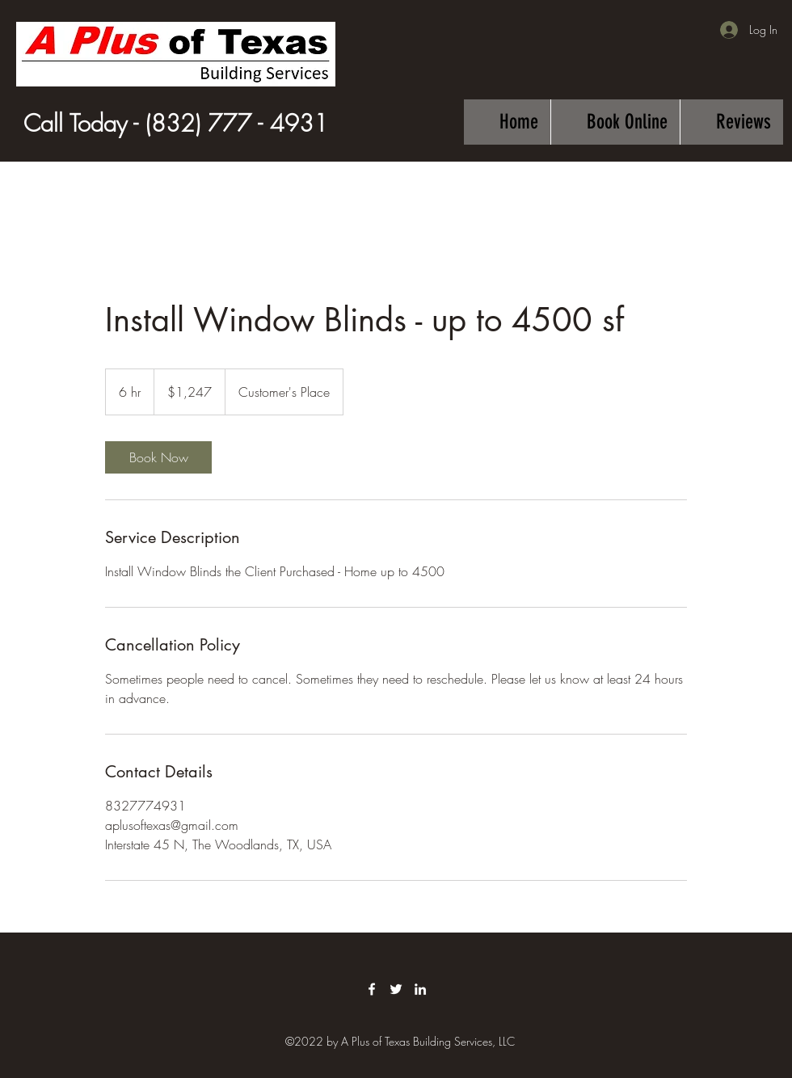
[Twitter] (396, 989)
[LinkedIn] (420, 989)
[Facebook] (372, 989)
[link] (158, 457)
